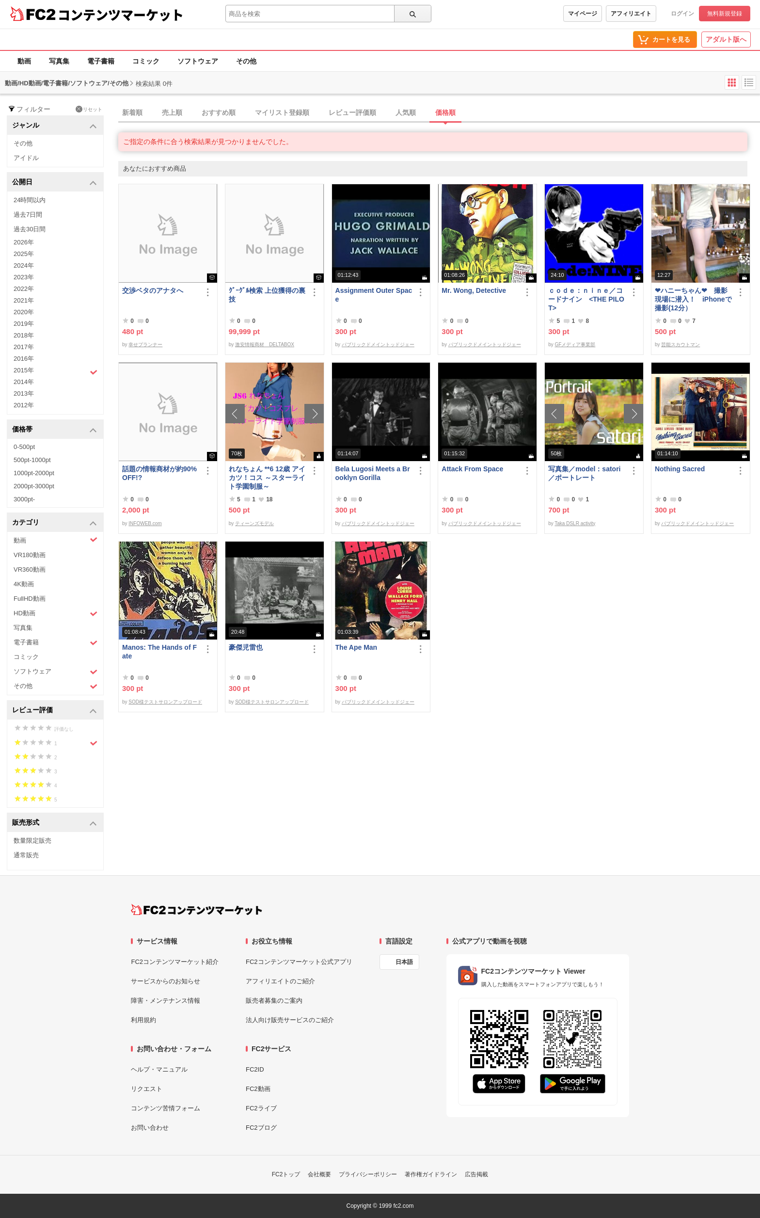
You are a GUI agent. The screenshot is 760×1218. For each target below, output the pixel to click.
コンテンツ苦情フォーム (165, 1108)
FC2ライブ (261, 1108)
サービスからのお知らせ (165, 981)
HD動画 (55, 613)
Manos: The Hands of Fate (159, 651)
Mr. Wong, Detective (474, 290)
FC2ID (255, 1069)
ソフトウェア (197, 61)
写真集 (59, 61)
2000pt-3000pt (34, 486)
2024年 (24, 265)
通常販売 (26, 855)
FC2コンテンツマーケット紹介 (175, 961)
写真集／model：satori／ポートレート (584, 473)
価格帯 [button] (54, 429)
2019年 (24, 323)
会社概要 (319, 1174)
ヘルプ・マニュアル (159, 1069)
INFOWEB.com (144, 523)
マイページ (582, 13)
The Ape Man (356, 647)
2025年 (24, 253)
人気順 (406, 112)
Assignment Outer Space (373, 295)
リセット (89, 109)
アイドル (26, 157)
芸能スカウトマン (680, 344)
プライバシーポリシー (368, 1174)
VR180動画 (30, 555)
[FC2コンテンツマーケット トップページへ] (196, 909)
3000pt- (24, 499)
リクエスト (146, 1088)
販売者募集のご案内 (274, 1000)
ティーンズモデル (254, 523)
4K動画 (24, 584)
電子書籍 (100, 61)
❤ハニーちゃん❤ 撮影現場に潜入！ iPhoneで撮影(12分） (693, 299)
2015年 (55, 371)
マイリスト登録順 (282, 112)
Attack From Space (472, 469)
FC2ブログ (261, 1127)
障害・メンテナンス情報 (165, 1000)
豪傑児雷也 (246, 647)
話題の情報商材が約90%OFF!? (159, 473)
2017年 (24, 347)
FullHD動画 (30, 598)
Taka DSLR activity (574, 523)
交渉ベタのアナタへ (152, 290)
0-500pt (24, 446)
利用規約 (143, 1020)
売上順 (172, 112)
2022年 (24, 288)
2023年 (24, 277)
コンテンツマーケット (121, 14)
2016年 (24, 358)
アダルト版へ (726, 39)
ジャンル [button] (54, 125)
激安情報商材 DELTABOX (264, 344)
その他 (246, 61)
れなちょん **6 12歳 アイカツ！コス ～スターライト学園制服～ (267, 477)
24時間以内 (30, 200)
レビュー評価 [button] (54, 710)
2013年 (24, 393)
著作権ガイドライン (431, 1174)
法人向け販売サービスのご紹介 (290, 1020)
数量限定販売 (32, 840)
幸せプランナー (145, 344)
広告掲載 (476, 1174)
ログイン (682, 13)
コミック (145, 61)
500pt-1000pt (32, 460)
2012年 (24, 405)
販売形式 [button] (54, 823)
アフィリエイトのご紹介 (280, 981)
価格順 (445, 112)
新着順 (132, 112)
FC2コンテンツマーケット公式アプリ (299, 961)
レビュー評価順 (352, 112)
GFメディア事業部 (574, 344)
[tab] (439, 113)
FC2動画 (258, 1088)
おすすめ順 (219, 112)
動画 (24, 61)
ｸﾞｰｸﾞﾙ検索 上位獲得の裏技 (267, 295)
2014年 (24, 381)
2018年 (24, 335)
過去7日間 (28, 214)
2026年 (24, 242)
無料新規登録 (724, 13)
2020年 (24, 312)
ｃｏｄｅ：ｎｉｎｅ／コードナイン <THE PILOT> (586, 299)
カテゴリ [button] (54, 523)
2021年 (24, 300)
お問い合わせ (150, 1127)
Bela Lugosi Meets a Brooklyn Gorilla (372, 473)
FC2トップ (286, 1174)
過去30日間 (30, 229)
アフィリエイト (631, 13)
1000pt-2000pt (34, 473)
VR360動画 (30, 569)
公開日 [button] (54, 182)
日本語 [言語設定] (404, 962)
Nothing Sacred (680, 469)
